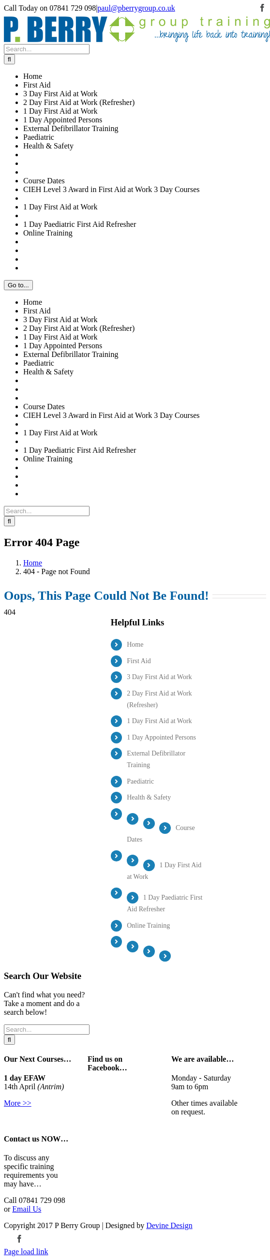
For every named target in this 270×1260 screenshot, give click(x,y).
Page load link (26, 1251)
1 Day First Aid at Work (159, 721)
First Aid (138, 661)
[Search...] (47, 49)
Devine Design (169, 1225)
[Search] (9, 59)
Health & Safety (149, 797)
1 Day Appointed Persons (161, 737)
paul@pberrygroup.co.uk (136, 8)
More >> (17, 1103)
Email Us (26, 1209)
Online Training (148, 925)
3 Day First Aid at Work (159, 677)
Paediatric (140, 781)
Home (135, 644)
